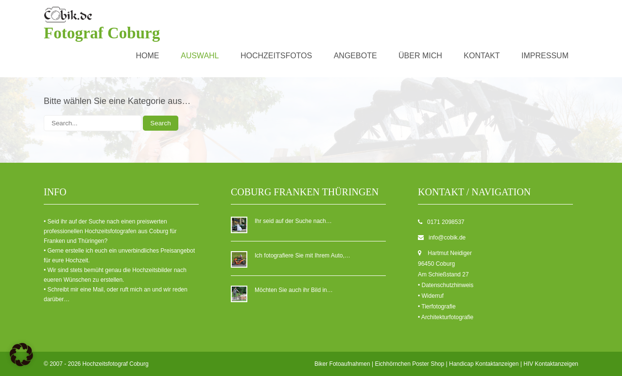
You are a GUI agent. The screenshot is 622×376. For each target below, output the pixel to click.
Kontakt (482, 55)
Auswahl (200, 55)
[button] (21, 354)
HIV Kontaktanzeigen (550, 363)
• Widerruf (431, 295)
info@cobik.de (447, 237)
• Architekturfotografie (445, 317)
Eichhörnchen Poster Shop (409, 363)
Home (147, 55)
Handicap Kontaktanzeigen (483, 363)
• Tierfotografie (437, 306)
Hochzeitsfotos (276, 55)
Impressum (545, 55)
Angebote (355, 55)
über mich (420, 55)
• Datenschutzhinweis (445, 285)
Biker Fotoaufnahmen (342, 363)
